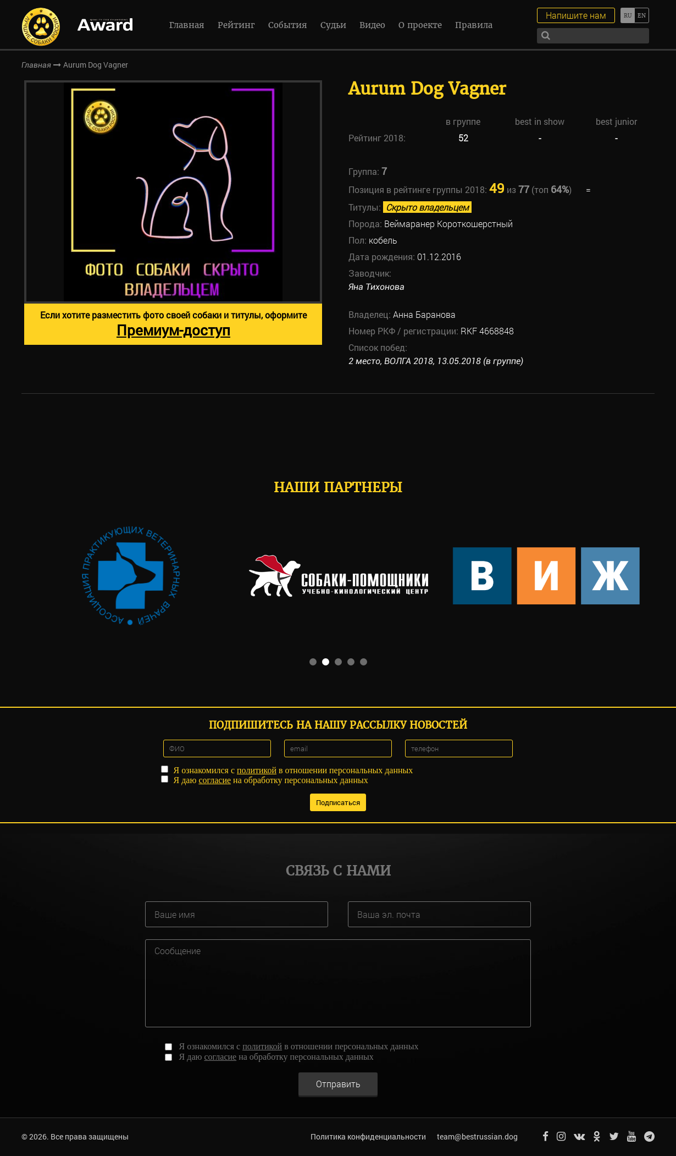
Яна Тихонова (376, 287)
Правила (473, 25)
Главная (186, 25)
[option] (173, 212)
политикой (256, 770)
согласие (214, 780)
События (287, 25)
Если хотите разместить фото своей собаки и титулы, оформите (173, 324)
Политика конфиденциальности (368, 1136)
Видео (372, 25)
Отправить (338, 1083)
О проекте (420, 25)
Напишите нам (576, 15)
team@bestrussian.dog (477, 1136)
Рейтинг (236, 25)
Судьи (333, 25)
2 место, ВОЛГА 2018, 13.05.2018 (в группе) (435, 361)
